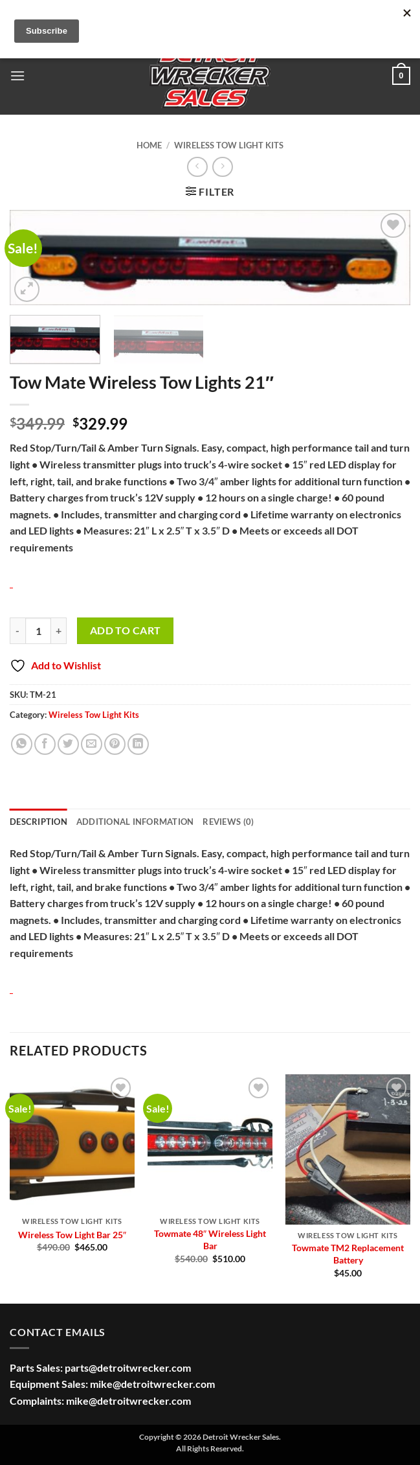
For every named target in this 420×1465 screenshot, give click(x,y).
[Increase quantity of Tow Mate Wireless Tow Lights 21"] (59, 630)
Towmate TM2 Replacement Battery (348, 1253)
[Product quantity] (38, 630)
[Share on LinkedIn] (138, 744)
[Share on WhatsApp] (21, 744)
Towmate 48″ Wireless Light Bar (210, 1239)
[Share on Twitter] (68, 744)
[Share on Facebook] (45, 744)
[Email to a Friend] (91, 744)
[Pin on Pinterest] (115, 744)
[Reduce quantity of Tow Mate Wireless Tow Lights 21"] (17, 630)
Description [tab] (38, 821)
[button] (17, 75)
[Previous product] (222, 167)
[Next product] (197, 167)
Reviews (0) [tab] (228, 821)
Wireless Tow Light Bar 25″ (72, 1234)
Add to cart (125, 630)
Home (149, 145)
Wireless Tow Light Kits (228, 145)
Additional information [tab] (135, 821)
